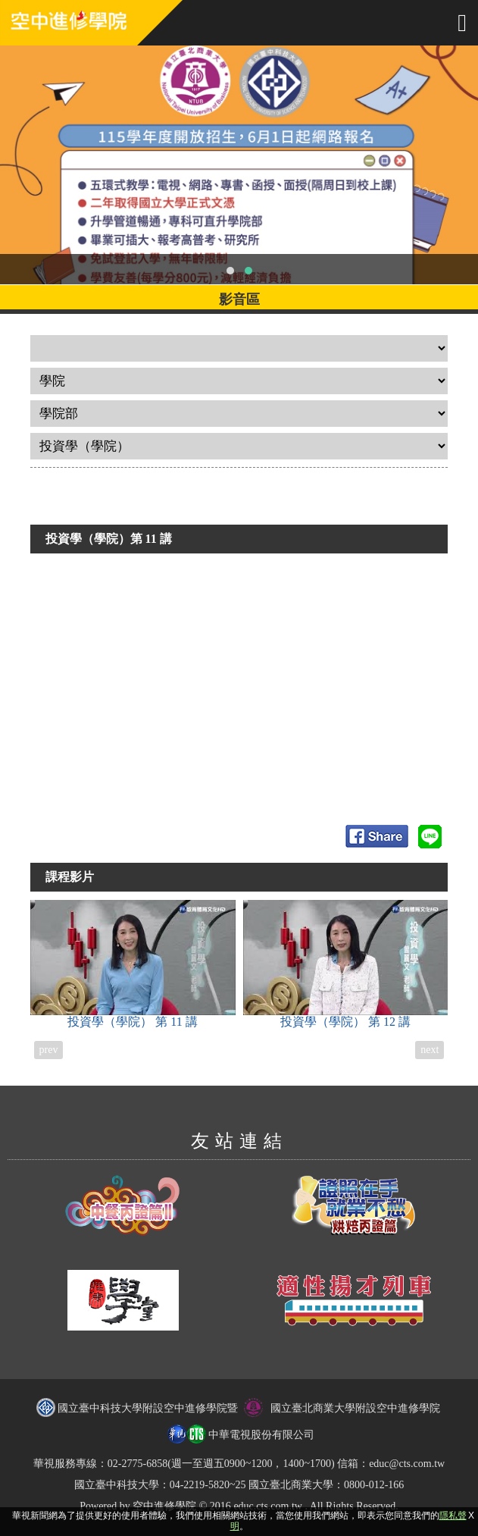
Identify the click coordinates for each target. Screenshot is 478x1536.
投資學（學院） (133, 964)
